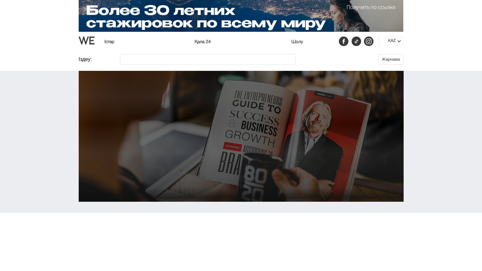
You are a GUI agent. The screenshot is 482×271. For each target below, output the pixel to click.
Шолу (297, 42)
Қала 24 (203, 42)
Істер (109, 42)
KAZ (391, 41)
